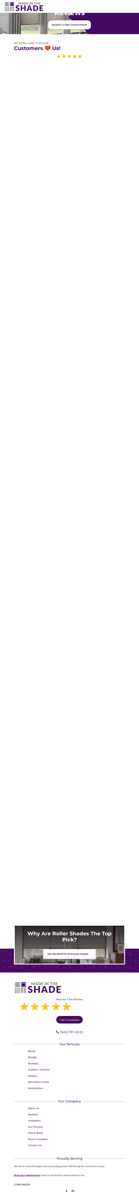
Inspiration (34, 1106)
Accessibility (116, 1188)
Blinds (31, 1037)
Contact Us (35, 1131)
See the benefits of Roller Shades (67, 954)
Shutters (33, 1049)
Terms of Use (102, 1188)
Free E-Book (35, 1119)
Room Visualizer (38, 1125)
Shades (32, 1043)
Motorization (35, 1074)
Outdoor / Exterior (39, 1055)
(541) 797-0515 (71, 1018)
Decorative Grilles (38, 1068)
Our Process (35, 1113)
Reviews (33, 1100)
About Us (33, 1094)
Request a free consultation (69, 24)
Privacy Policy (87, 1188)
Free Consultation (69, 1006)
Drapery (32, 1062)
